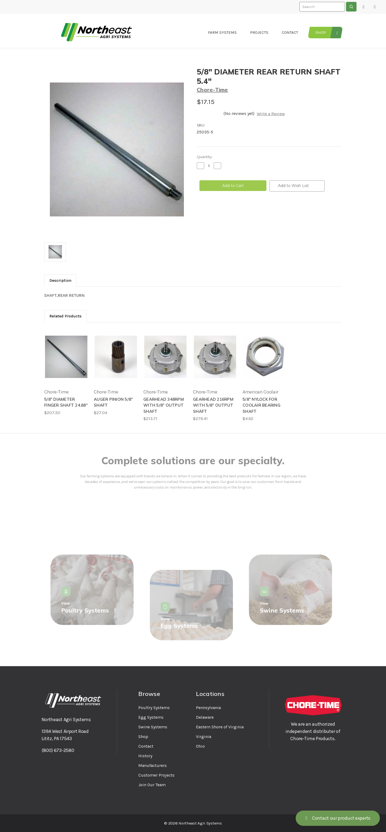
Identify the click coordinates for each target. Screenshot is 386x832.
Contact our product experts (337, 818)
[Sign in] (363, 7)
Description (60, 280)
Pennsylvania (208, 707)
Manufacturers (152, 765)
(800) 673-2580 (58, 750)
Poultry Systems (154, 707)
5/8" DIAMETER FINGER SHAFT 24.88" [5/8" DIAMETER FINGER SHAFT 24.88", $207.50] (66, 402)
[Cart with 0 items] (374, 7)
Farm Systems (222, 32)
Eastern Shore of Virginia (220, 726)
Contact (290, 32)
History (145, 755)
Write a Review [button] (271, 113)
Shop (321, 32)
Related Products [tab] (65, 316)
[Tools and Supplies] (336, 32)
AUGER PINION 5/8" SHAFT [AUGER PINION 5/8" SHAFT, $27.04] (113, 402)
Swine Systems (152, 726)
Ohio (200, 746)
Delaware (205, 717)
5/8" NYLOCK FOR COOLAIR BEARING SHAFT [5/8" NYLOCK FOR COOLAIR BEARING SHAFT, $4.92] (261, 405)
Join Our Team (152, 784)
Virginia (203, 736)
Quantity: (205, 157)
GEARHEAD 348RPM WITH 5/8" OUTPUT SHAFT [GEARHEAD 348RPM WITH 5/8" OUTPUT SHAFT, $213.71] (163, 405)
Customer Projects (156, 775)
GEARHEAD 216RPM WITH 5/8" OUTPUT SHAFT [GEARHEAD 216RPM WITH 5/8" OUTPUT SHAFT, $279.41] (213, 405)
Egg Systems (151, 717)
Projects (259, 32)
